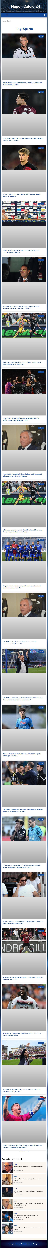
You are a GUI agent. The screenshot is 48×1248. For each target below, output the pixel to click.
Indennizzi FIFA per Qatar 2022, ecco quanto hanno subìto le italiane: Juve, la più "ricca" (21, 419)
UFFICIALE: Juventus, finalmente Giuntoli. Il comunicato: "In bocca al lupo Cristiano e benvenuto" (23, 699)
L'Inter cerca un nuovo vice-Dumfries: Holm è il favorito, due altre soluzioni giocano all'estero (22, 531)
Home (4, 21)
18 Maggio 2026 (18, 1207)
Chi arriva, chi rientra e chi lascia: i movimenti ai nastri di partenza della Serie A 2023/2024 (23, 811)
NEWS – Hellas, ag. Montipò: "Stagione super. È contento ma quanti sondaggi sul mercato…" (22, 1146)
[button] (7, 14)
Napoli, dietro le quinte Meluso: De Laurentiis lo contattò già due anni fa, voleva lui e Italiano (22, 475)
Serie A (15, 1164)
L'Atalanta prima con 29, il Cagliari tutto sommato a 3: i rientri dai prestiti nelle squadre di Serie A (22, 867)
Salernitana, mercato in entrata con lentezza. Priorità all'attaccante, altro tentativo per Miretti (21, 307)
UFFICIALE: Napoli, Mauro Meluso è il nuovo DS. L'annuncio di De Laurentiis (20, 643)
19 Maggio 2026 (18, 1170)
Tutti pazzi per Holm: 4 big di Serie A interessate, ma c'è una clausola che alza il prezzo (22, 363)
